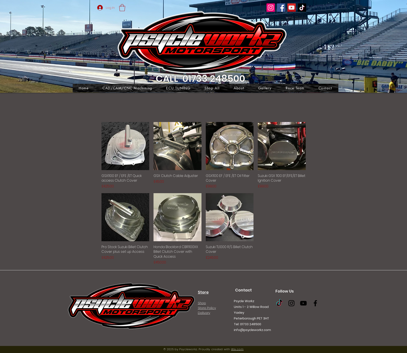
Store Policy (207, 308)
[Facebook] (281, 7)
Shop (202, 303)
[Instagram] (271, 7)
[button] (122, 7)
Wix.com (237, 349)
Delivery (204, 312)
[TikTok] (302, 7)
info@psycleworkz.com (252, 330)
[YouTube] (291, 7)
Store (203, 292)
